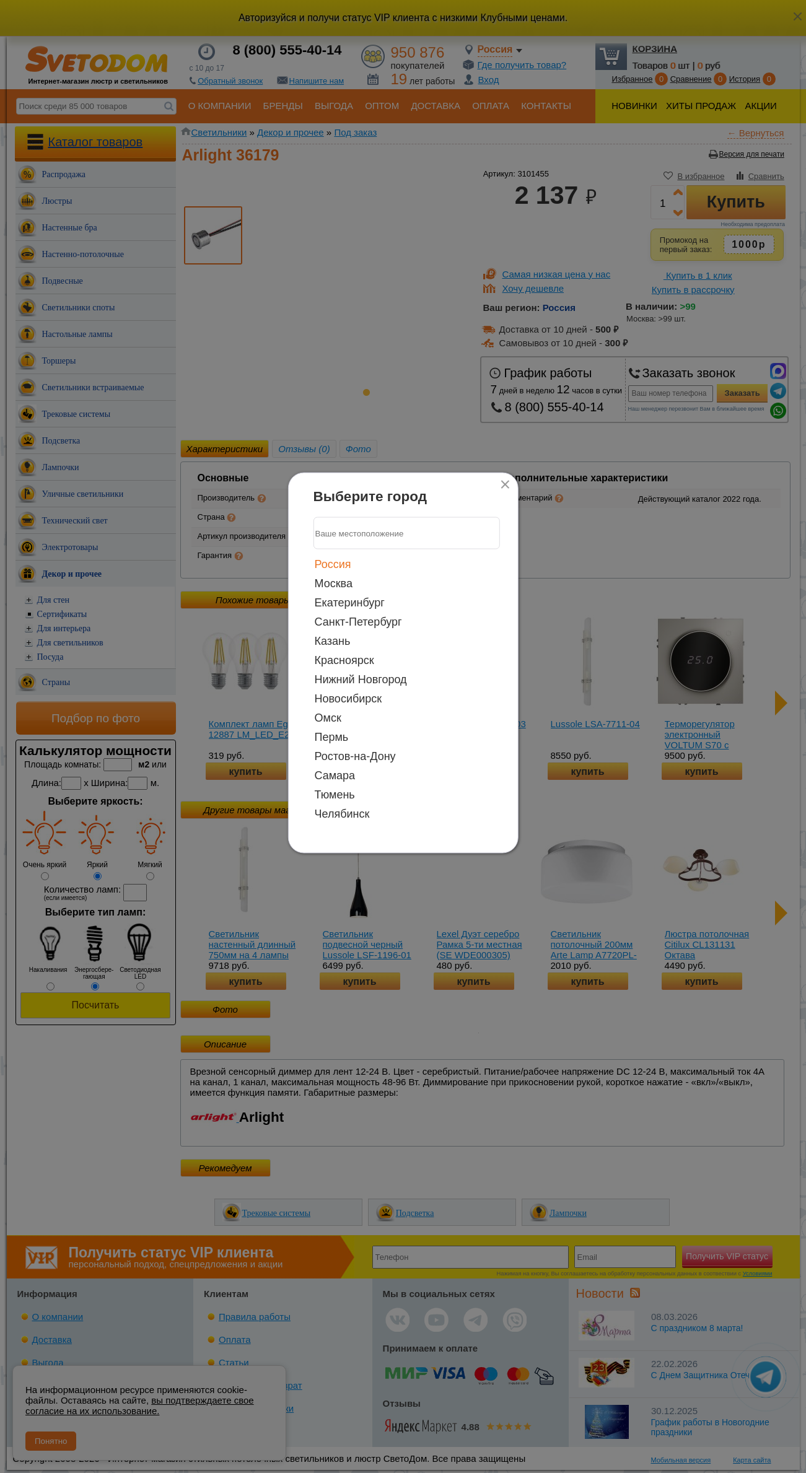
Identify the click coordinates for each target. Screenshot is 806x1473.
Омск (328, 718)
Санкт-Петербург (358, 622)
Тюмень (335, 795)
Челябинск (342, 814)
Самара (335, 775)
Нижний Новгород (361, 679)
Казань (333, 641)
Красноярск (344, 660)
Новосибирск (348, 699)
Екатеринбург (350, 603)
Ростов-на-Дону (355, 756)
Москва (334, 583)
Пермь (332, 737)
